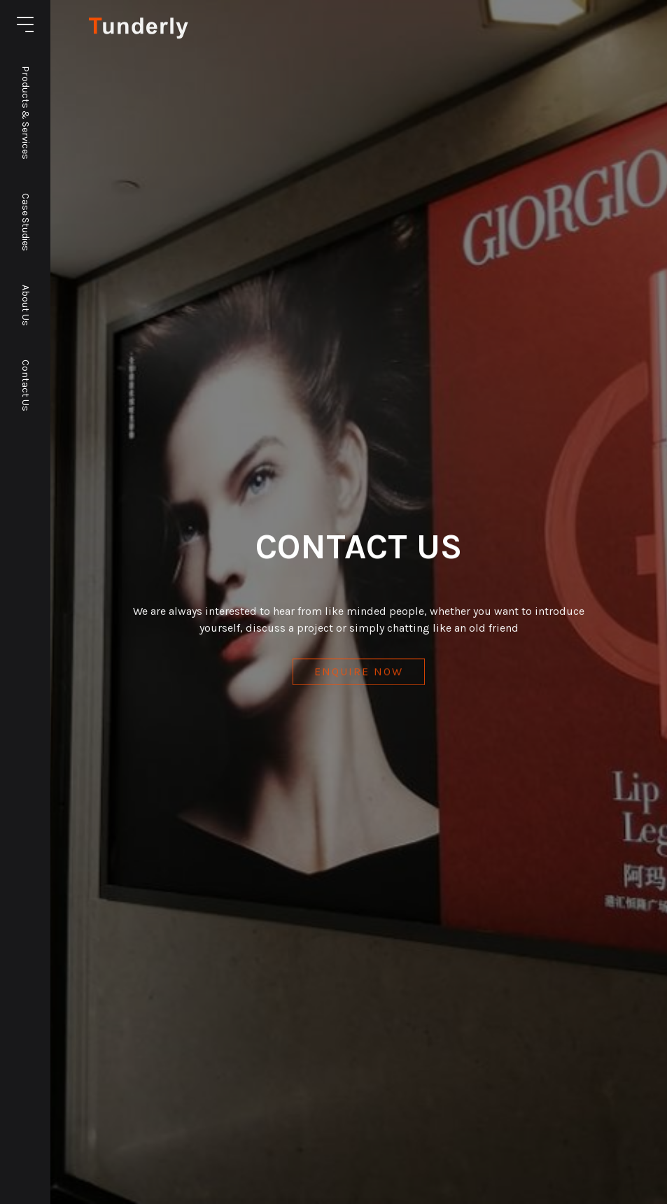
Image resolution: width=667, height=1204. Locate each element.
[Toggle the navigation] (25, 24)
